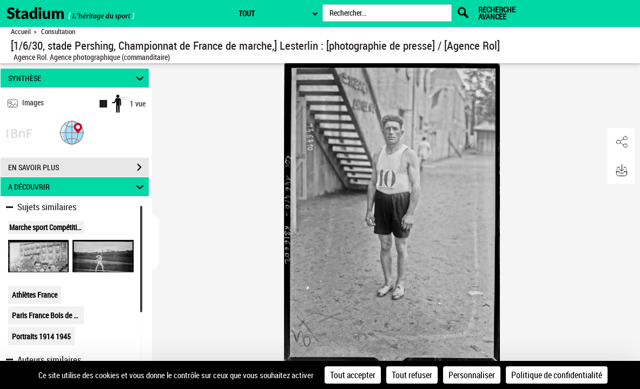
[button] (71, 132)
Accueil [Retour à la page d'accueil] (21, 31)
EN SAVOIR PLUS (78, 167)
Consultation (58, 31)
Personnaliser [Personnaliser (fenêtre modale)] (471, 375)
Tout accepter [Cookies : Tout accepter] (352, 375)
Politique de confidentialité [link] (556, 375)
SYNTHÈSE (77, 78)
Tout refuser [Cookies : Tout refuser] (412, 375)
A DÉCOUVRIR (77, 186)
